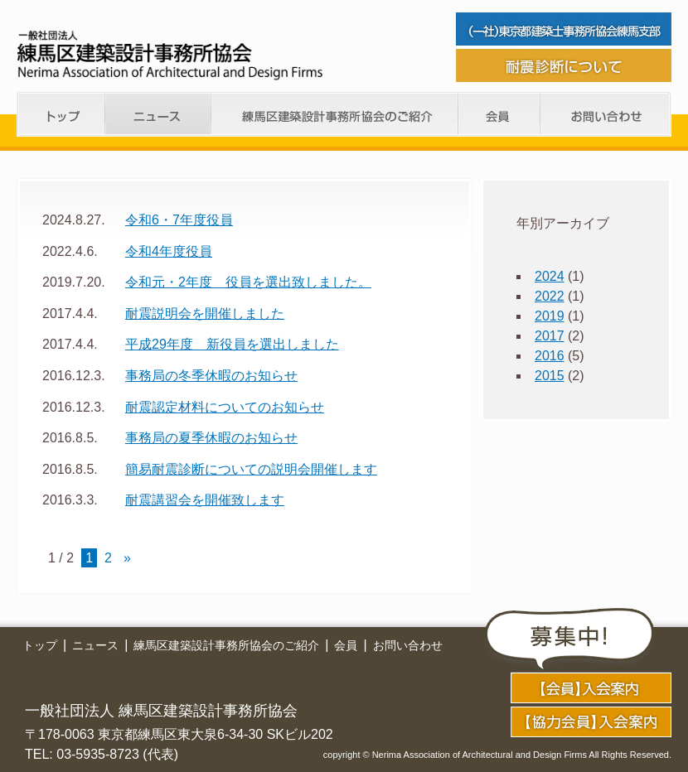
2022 (549, 296)
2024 (549, 276)
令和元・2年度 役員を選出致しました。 (248, 282)
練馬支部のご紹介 (334, 114)
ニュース (158, 114)
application (591, 688)
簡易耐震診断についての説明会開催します (251, 469)
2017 (549, 336)
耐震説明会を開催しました (204, 313)
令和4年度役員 (168, 251)
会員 (499, 114)
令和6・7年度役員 (179, 220)
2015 (549, 376)
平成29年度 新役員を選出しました (232, 344)
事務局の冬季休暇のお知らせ (211, 376)
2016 (549, 356)
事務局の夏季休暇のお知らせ (211, 438)
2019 (549, 316)
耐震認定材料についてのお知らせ (224, 407)
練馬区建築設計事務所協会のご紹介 (226, 645)
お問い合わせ (605, 114)
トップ (61, 114)
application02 (591, 722)
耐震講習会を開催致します (204, 500)
